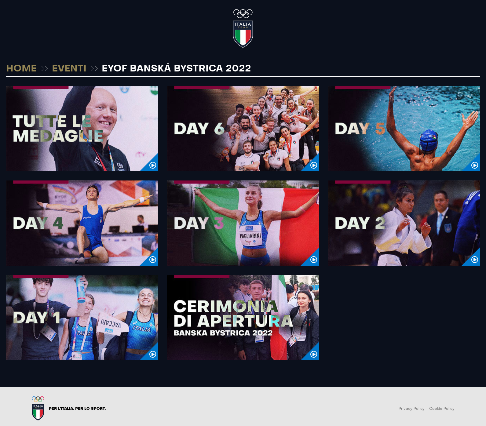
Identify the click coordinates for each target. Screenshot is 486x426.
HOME (21, 68)
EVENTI (69, 68)
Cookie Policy (442, 408)
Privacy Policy (412, 408)
